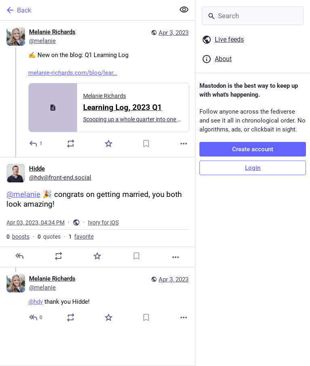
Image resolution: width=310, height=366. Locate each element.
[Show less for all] (184, 9)
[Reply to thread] (36, 317)
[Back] (86, 10)
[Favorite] (108, 143)
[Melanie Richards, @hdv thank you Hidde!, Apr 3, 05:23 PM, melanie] (97, 299)
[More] (184, 143)
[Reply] (36, 143)
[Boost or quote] (70, 143)
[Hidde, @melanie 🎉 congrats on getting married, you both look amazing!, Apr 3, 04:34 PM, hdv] (97, 212)
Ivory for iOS (103, 222)
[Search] (253, 15)
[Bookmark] (146, 143)
